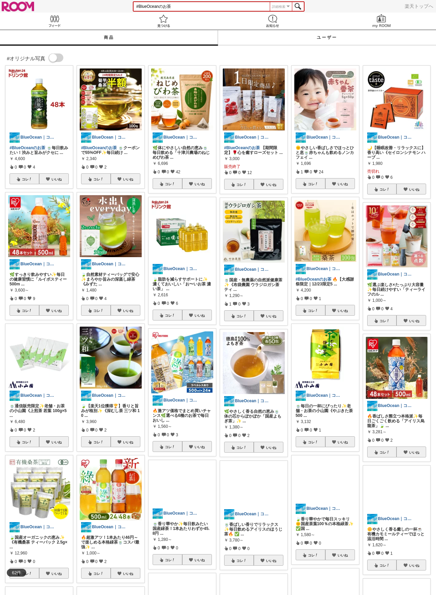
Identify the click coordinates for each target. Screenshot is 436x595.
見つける (163, 21)
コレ (27, 179)
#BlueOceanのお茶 (27, 147)
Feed (54, 21)
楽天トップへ (419, 6)
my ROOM (381, 21)
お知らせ (272, 21)
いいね (56, 179)
